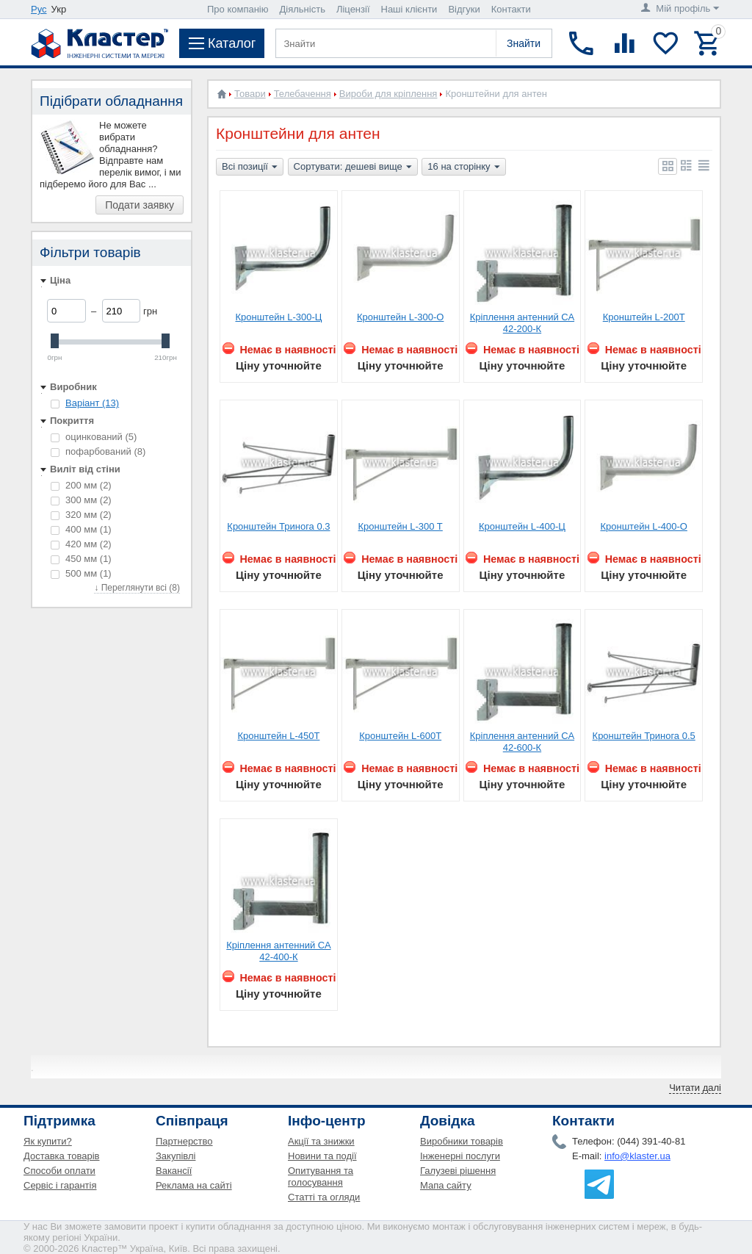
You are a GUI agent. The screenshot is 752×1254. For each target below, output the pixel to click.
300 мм (81, 499)
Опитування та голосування (320, 1176)
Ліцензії (353, 9)
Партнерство (184, 1141)
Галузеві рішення (458, 1170)
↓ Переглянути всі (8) (137, 588)
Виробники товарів (461, 1141)
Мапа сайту (445, 1185)
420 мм (81, 543)
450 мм (81, 558)
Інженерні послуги (460, 1155)
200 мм (81, 485)
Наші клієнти (409, 9)
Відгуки (464, 9)
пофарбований (98, 451)
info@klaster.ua (637, 1155)
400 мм (81, 529)
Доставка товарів (62, 1155)
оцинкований (94, 436)
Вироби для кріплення (388, 93)
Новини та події (322, 1155)
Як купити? (48, 1141)
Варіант (92, 402)
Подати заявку (139, 205)
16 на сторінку (463, 167)
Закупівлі (175, 1155)
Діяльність (302, 9)
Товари (250, 93)
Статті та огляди (324, 1197)
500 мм (81, 573)
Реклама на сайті (194, 1185)
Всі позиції (250, 167)
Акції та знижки (321, 1141)
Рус (39, 9)
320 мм (81, 514)
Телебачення (302, 93)
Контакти (511, 9)
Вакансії (174, 1170)
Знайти (523, 43)
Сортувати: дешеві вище (353, 167)
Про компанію (238, 9)
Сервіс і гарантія (60, 1185)
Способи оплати (59, 1170)
